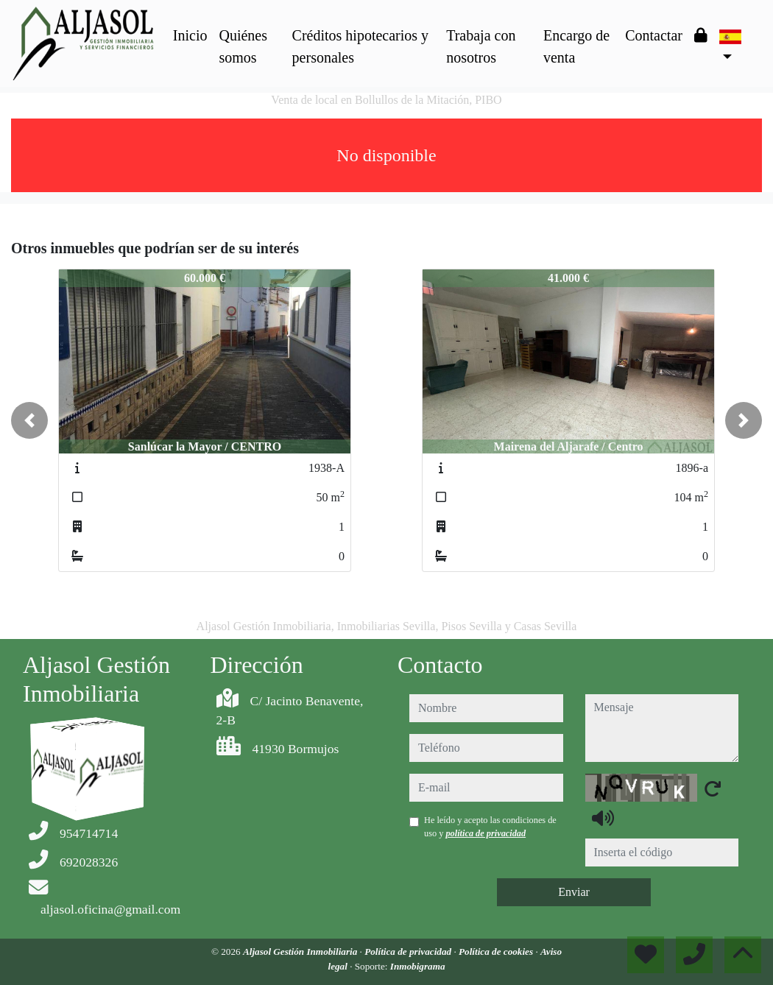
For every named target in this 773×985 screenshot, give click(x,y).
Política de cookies (497, 951)
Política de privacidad (408, 951)
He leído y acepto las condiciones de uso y (490, 827)
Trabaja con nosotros (480, 46)
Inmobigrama (417, 966)
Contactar (653, 35)
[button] (29, 420)
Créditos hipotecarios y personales (360, 46)
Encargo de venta (576, 46)
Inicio (190, 35)
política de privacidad (485, 833)
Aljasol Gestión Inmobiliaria (301, 951)
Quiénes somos (243, 46)
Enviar (574, 892)
